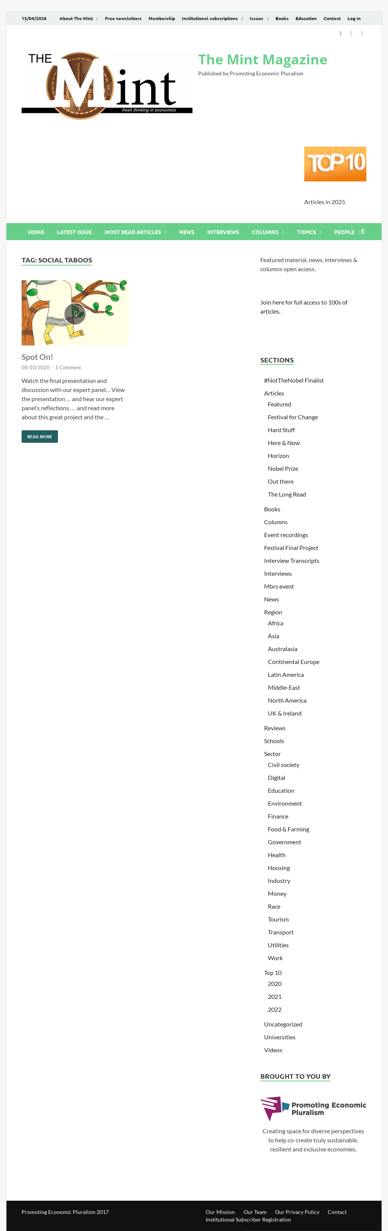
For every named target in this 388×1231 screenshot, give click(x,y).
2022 (275, 1009)
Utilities (278, 944)
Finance (278, 816)
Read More (37, 434)
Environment (285, 803)
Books (282, 18)
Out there (281, 481)
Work (275, 957)
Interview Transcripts (291, 560)
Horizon (278, 455)
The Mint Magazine (262, 59)
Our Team (255, 1212)
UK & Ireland (285, 713)
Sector (272, 753)
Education (306, 18)
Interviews (223, 231)
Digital (276, 777)
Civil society (283, 764)
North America (287, 700)
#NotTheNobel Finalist (294, 380)
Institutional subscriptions (210, 18)
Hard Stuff (281, 429)
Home (36, 231)
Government (284, 841)
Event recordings (286, 534)
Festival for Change (293, 416)
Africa (275, 622)
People (344, 231)
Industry (279, 880)
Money (277, 893)
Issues (256, 18)
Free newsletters (123, 18)
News (186, 231)
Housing (279, 867)
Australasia (282, 648)
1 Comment (68, 367)
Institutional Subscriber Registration (248, 1219)
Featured (279, 404)
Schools (274, 740)
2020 (275, 983)
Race (274, 906)
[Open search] (362, 232)
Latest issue (74, 231)
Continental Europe (293, 661)
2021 (275, 996)
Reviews (275, 727)
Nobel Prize (283, 468)
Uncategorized (283, 1024)
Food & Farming (288, 829)
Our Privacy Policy (297, 1212)
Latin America (286, 674)
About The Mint (76, 18)
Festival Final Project (291, 547)
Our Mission (220, 1212)
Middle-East (284, 687)
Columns (265, 231)
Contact (332, 18)
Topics (306, 231)
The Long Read (287, 494)
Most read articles (133, 231)
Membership (162, 18)
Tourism (278, 919)
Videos (273, 1049)
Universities (280, 1036)
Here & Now (284, 442)
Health (277, 854)
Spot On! (37, 356)
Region (273, 612)
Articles (274, 393)
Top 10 (273, 972)
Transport (281, 932)
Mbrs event (279, 586)
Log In (354, 18)
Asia (273, 635)
